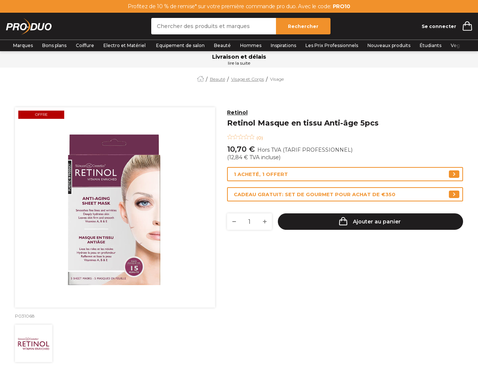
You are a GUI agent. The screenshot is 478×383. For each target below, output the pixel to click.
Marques (23, 45)
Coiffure (85, 45)
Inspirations (283, 45)
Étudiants (430, 45)
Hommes (250, 45)
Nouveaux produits (388, 45)
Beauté (222, 45)
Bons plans (54, 45)
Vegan (458, 45)
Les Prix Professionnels (331, 45)
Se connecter (439, 26)
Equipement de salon (180, 45)
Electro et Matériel (125, 45)
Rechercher (303, 26)
